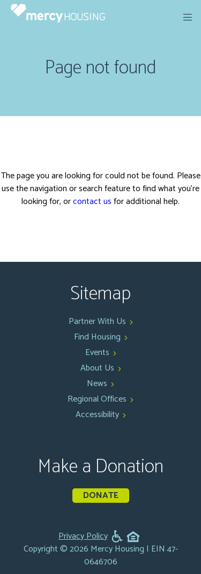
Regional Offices (97, 399)
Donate (100, 495)
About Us (97, 368)
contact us (92, 201)
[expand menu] (187, 17)
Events (97, 352)
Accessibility (97, 414)
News (97, 383)
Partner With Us (97, 321)
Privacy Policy (83, 536)
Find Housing (97, 337)
